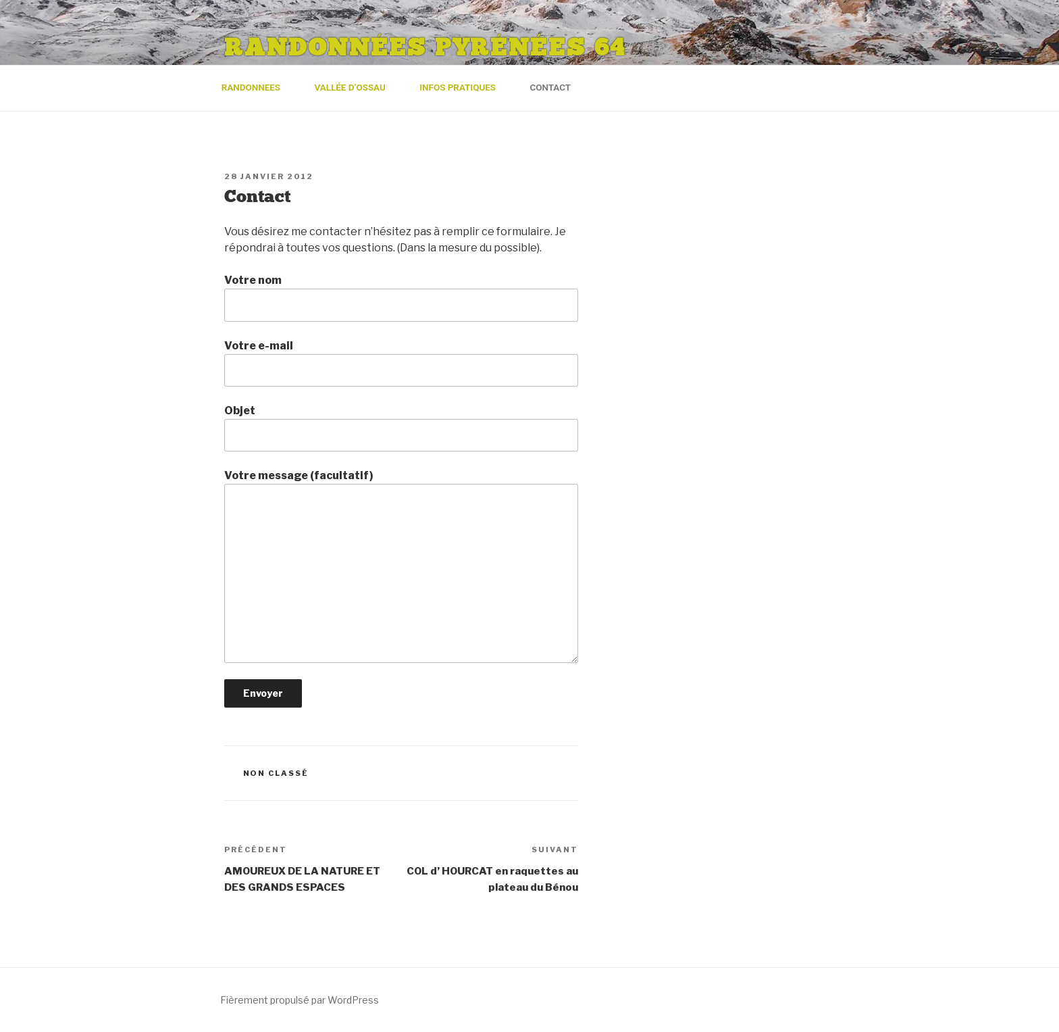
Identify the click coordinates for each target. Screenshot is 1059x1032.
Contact (550, 87)
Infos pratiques (463, 87)
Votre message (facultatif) (401, 565)
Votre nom (401, 297)
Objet (401, 427)
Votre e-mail (401, 363)
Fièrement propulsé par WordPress (299, 1000)
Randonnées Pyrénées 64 (425, 47)
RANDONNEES (257, 87)
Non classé (276, 773)
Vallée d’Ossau (356, 87)
